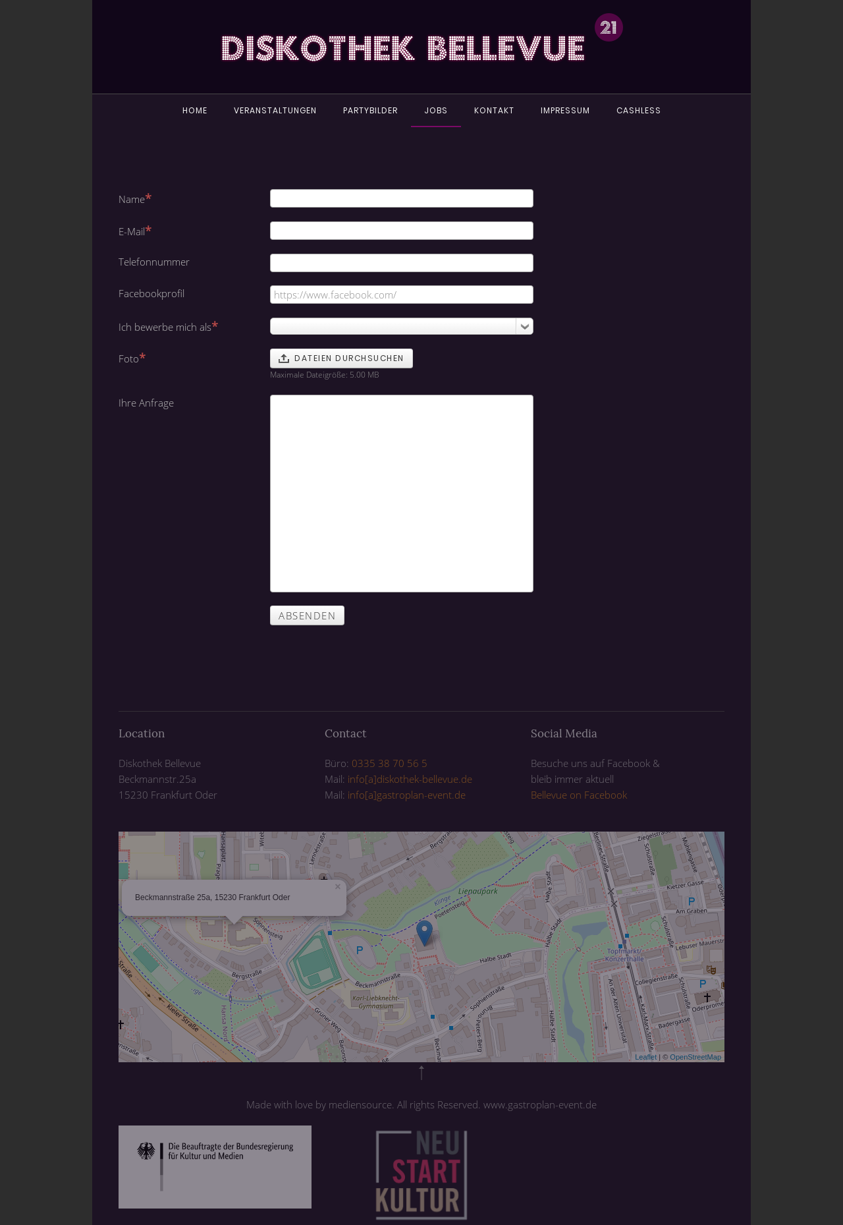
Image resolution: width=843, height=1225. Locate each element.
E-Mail (135, 231)
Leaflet (646, 1057)
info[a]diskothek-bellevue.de (410, 778)
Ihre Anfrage (146, 402)
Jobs (436, 110)
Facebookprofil (151, 293)
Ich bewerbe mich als (168, 326)
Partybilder (370, 110)
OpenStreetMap (695, 1057)
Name (135, 198)
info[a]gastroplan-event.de (407, 794)
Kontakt (494, 110)
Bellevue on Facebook (579, 794)
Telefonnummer (154, 261)
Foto (132, 358)
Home (194, 110)
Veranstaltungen (275, 110)
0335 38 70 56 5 (389, 763)
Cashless (638, 110)
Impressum (565, 110)
